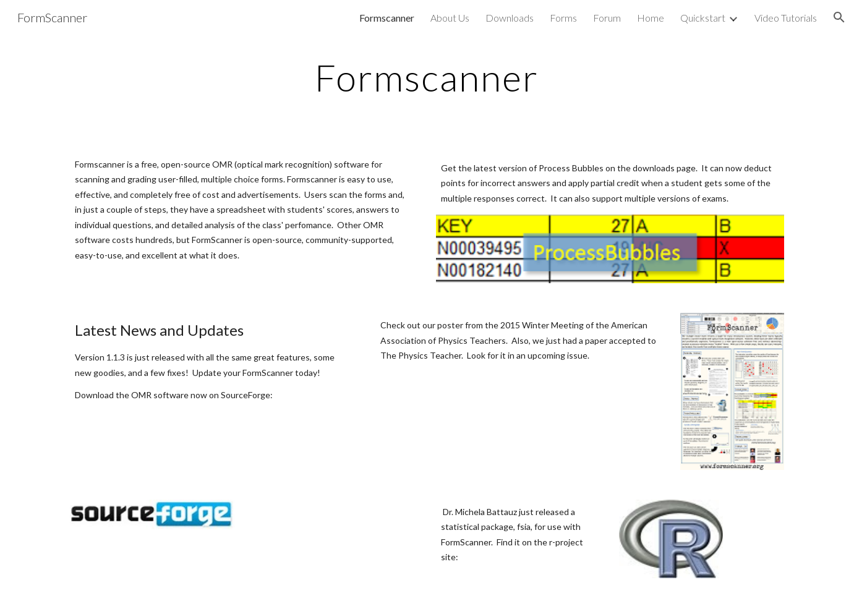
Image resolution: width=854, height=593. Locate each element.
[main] (427, 77)
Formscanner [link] (386, 17)
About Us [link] (449, 17)
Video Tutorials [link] (785, 17)
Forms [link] (563, 17)
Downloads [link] (509, 17)
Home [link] (650, 17)
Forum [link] (607, 17)
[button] (839, 17)
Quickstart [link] (702, 17)
